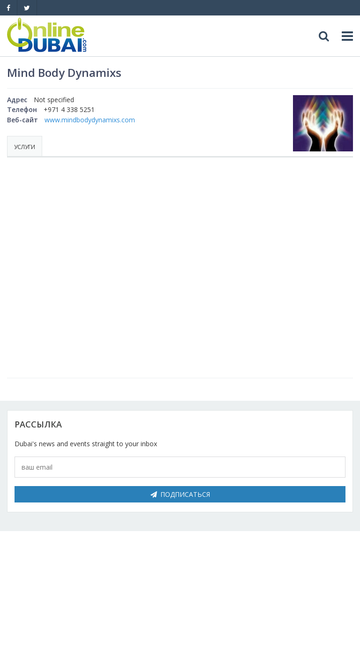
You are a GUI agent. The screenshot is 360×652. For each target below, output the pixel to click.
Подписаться (180, 494)
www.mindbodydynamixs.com (90, 119)
